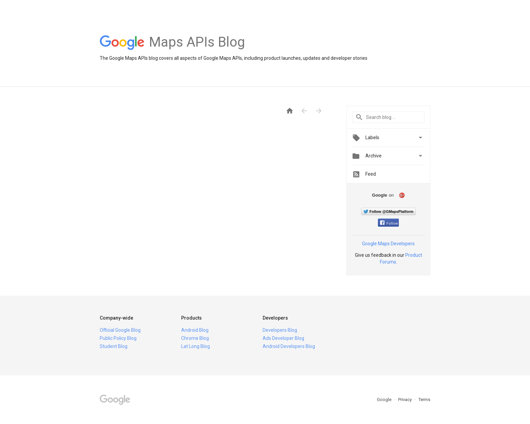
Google (384, 399)
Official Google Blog (120, 330)
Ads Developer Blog (283, 338)
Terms (424, 399)
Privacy (405, 399)
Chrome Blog (195, 338)
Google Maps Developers (388, 243)
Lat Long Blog (195, 346)
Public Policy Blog (118, 338)
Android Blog (195, 330)
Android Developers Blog (289, 346)
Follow (389, 223)
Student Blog (113, 346)
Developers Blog (280, 330)
